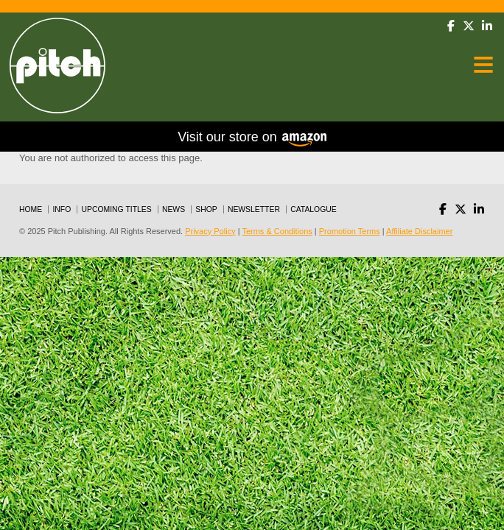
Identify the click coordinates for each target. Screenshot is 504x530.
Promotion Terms (349, 231)
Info (61, 209)
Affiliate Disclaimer (419, 231)
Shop (206, 209)
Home (30, 209)
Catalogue (313, 209)
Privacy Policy (210, 231)
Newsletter (254, 209)
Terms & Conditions (277, 231)
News (173, 209)
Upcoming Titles (117, 209)
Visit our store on (252, 138)
